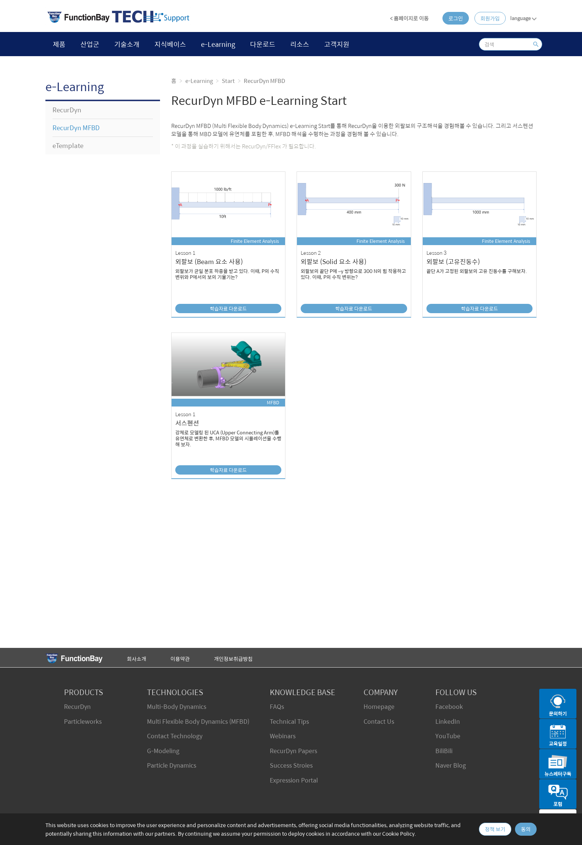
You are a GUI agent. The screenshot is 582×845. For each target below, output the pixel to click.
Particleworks (83, 721)
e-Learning (218, 44)
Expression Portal (294, 780)
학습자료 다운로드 (228, 308)
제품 (59, 44)
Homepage (379, 706)
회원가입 (490, 18)
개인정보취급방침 (233, 659)
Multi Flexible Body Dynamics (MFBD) (198, 721)
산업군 (89, 44)
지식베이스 (170, 44)
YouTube (447, 735)
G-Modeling (163, 750)
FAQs (277, 706)
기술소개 (127, 44)
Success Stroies (291, 765)
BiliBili (444, 750)
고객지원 (336, 44)
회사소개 (136, 659)
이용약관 (180, 659)
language (523, 18)
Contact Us (379, 721)
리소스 (299, 44)
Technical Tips (289, 721)
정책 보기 (495, 829)
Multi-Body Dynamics (176, 706)
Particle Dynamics (171, 765)
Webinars (282, 735)
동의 (526, 829)
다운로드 (262, 44)
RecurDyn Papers (293, 750)
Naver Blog (450, 765)
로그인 (455, 18)
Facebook (449, 706)
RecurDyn (77, 706)
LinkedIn (447, 721)
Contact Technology (174, 735)
